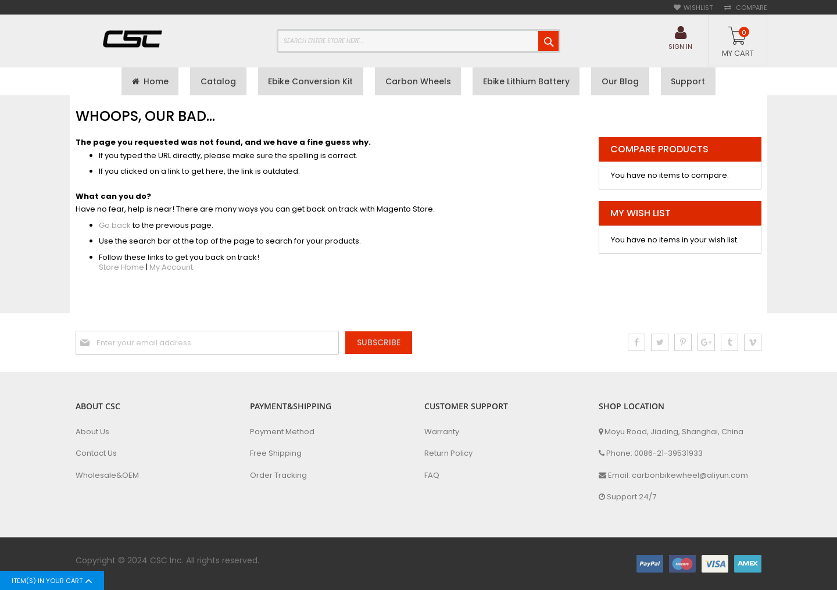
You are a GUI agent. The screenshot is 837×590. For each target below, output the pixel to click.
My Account (171, 268)
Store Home (121, 268)
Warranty (441, 432)
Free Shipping (276, 453)
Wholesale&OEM (107, 475)
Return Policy (448, 453)
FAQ (431, 475)
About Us (92, 432)
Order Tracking (278, 475)
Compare (750, 7)
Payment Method (282, 432)
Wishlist (698, 7)
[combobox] (418, 41)
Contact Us (96, 453)
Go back (115, 226)
